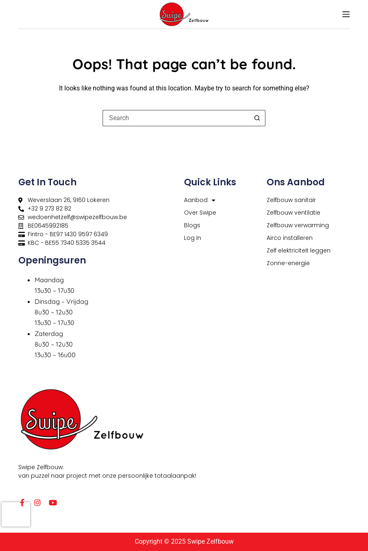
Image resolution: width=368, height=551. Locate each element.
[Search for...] (176, 118)
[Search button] (257, 118)
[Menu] (346, 14)
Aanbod (199, 200)
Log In (192, 238)
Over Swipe (200, 213)
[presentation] (16, 514)
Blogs (192, 225)
